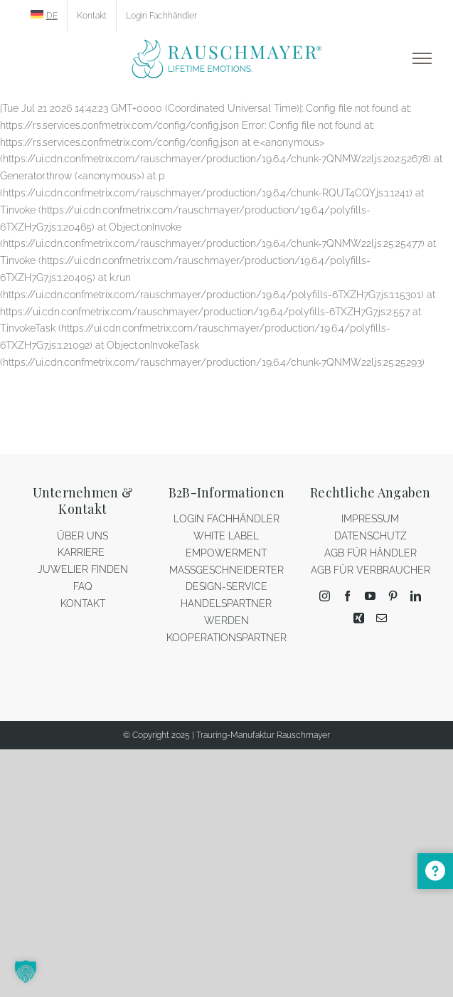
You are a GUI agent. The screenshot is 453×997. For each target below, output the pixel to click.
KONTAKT (82, 603)
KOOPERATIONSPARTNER (226, 637)
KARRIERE (82, 552)
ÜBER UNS (82, 536)
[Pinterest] (392, 596)
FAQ (82, 586)
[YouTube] (370, 596)
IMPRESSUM (370, 518)
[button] (25, 971)
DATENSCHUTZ (370, 536)
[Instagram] (324, 596)
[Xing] (358, 618)
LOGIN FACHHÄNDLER (226, 518)
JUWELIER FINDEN (83, 569)
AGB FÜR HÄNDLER (370, 553)
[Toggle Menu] (422, 58)
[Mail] (381, 618)
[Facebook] (347, 596)
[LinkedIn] (415, 596)
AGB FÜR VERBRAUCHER (370, 570)
